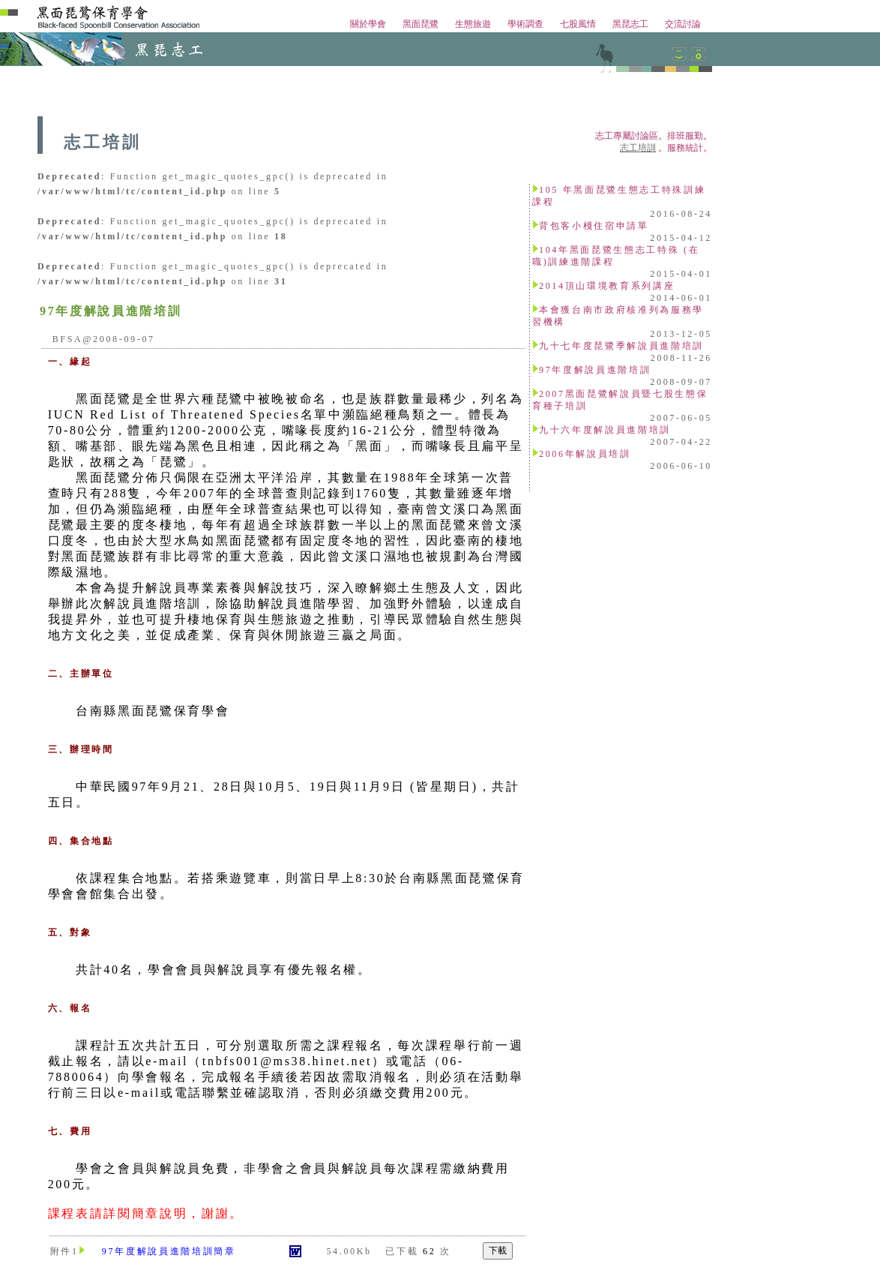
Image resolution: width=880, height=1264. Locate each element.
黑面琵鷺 (421, 24)
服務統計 (685, 148)
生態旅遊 (473, 24)
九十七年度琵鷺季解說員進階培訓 (621, 346)
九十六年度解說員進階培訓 (605, 430)
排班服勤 (685, 136)
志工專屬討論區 (626, 136)
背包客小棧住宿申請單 (594, 226)
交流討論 (683, 24)
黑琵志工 (630, 24)
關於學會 (368, 24)
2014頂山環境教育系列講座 (607, 286)
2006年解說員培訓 (585, 454)
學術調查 (525, 24)
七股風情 (578, 24)
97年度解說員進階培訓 (595, 370)
